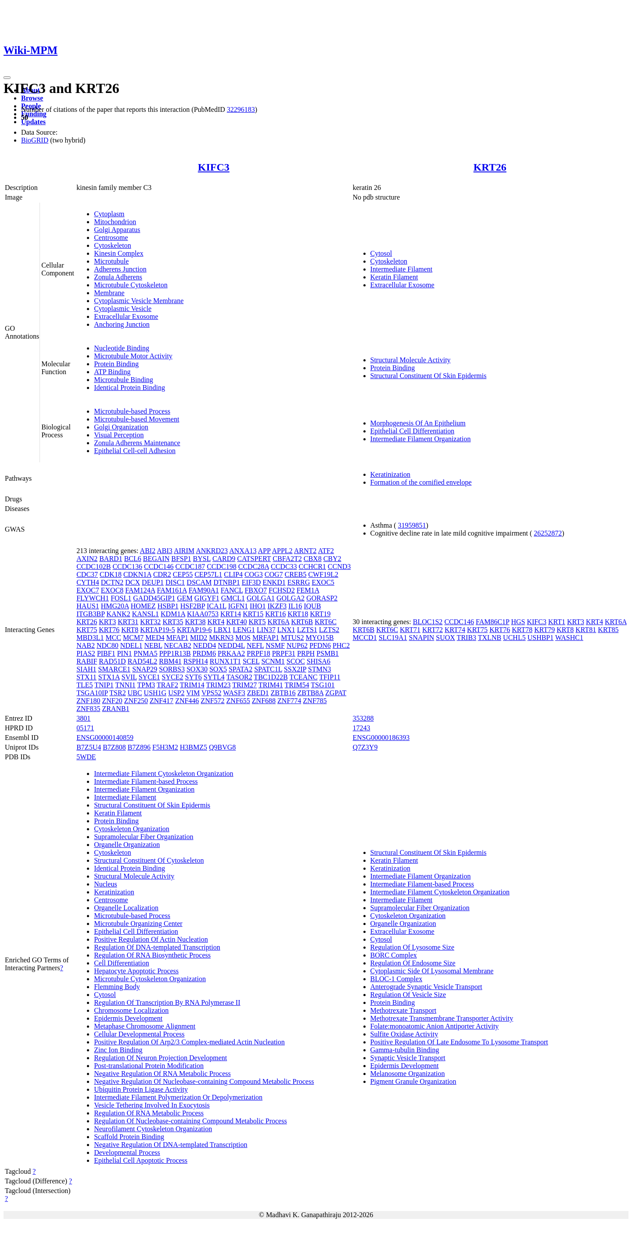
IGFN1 (238, 606)
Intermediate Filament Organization (420, 439)
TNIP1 (104, 685)
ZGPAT (335, 693)
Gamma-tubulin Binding (404, 1050)
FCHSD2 (282, 590)
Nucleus (105, 884)
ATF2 (326, 550)
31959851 (412, 525)
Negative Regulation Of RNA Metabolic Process (162, 1073)
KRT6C (326, 621)
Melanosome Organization (407, 1073)
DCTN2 (112, 582)
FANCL (232, 590)
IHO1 (258, 606)
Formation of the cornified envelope (421, 482)
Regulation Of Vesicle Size (408, 994)
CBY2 (332, 558)
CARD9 (223, 558)
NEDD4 (204, 645)
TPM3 (146, 685)
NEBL (153, 645)
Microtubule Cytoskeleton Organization (150, 979)
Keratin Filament (394, 277)
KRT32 (150, 621)
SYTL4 (214, 677)
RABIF (86, 661)
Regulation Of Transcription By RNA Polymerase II (167, 1002)
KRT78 (522, 629)
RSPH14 (195, 661)
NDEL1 (131, 645)
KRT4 (215, 621)
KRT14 (230, 614)
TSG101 (322, 685)
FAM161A (172, 590)
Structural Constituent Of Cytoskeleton (149, 860)
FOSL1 (121, 598)
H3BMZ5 (193, 747)
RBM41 (170, 661)
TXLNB (489, 637)
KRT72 (432, 629)
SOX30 (197, 669)
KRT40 (236, 621)
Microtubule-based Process (132, 411)
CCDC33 (284, 566)
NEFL (255, 645)
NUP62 (297, 645)
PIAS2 (85, 653)
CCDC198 (222, 566)
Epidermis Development (128, 1018)
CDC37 (87, 574)
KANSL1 (145, 614)
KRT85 (608, 629)
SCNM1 (272, 661)
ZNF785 (315, 700)
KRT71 (410, 629)
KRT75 (86, 629)
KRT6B (302, 621)
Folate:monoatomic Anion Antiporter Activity (434, 1026)
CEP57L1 (208, 574)
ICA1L (216, 606)
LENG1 (244, 629)
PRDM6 (204, 653)
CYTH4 (87, 582)
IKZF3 (277, 606)
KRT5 (257, 621)
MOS (243, 637)
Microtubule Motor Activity (133, 356)
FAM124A (140, 590)
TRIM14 (192, 685)
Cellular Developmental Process (139, 1034)
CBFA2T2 (287, 558)
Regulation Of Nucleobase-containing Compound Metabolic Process (190, 1121)
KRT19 (320, 614)
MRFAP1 (265, 637)
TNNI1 (125, 685)
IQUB (312, 606)
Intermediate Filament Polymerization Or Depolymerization (178, 1097)
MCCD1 (365, 637)
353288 (363, 718)
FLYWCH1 (92, 598)
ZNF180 (88, 700)
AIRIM (184, 550)
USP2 (176, 693)
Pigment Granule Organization (413, 1081)
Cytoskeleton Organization (131, 829)
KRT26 (490, 167)
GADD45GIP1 (154, 598)
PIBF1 (106, 653)
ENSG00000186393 (381, 737)
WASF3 (234, 693)
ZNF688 (264, 700)
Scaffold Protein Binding (129, 1136)
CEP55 (183, 574)
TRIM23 (218, 685)
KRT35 (172, 621)
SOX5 (218, 669)
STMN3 (319, 669)
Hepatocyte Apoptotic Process (136, 971)
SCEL (251, 661)
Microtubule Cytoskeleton (131, 285)
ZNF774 (289, 700)
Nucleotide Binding (121, 348)
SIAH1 (86, 669)
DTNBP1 (226, 582)
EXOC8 (112, 590)
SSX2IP (295, 669)
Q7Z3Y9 (365, 747)
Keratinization (390, 474)
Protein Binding (116, 364)
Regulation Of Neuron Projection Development (160, 1057)
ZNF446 (187, 700)
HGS (518, 621)
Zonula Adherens (118, 277)
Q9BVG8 (222, 747)
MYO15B (319, 637)
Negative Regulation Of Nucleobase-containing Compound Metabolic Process (204, 1081)
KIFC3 (214, 167)
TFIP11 (329, 677)
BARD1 (110, 558)
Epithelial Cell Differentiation (412, 431)
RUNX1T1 (225, 661)
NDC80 (107, 645)
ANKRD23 (212, 550)
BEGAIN (156, 558)
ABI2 (148, 550)
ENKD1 (273, 582)
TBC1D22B (270, 677)
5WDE (86, 757)
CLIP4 (233, 574)
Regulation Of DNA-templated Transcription (157, 947)
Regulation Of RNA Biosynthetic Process (152, 955)
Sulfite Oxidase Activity (404, 1034)
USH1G (155, 693)
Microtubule (111, 261)
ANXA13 (242, 550)
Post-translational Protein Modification (149, 1065)
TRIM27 (244, 685)
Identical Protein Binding (129, 387)
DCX (132, 582)
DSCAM (199, 582)
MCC (113, 637)
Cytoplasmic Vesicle (122, 308)
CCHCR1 (312, 566)
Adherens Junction (120, 269)
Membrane (109, 293)
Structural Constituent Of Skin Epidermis (428, 375)
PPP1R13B (175, 653)
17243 (361, 728)
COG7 (274, 574)
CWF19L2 (323, 574)
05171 (85, 728)
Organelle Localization (126, 907)
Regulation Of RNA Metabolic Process (149, 1113)
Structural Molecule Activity (410, 360)
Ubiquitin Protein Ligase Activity (141, 1089)
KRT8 (129, 629)
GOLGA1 (261, 598)
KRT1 (556, 621)
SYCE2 (172, 677)
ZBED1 (258, 693)
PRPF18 (258, 653)
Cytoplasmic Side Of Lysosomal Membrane (432, 971)
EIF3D (251, 582)
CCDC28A (253, 566)
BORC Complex (393, 955)
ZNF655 (238, 700)
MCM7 (133, 637)
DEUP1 (153, 582)
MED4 (155, 637)
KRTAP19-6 (194, 629)
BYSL (202, 558)
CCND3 (339, 566)
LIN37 (266, 629)
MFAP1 (177, 637)
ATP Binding (112, 371)
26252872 (548, 533)
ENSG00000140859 (104, 737)
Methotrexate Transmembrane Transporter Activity (442, 1018)
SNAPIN (421, 637)
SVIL (129, 677)
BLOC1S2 (428, 621)
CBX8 (313, 558)
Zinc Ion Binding (118, 1050)
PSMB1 (327, 653)
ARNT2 (305, 550)
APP (264, 550)
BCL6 (132, 558)
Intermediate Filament (401, 269)
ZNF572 (212, 700)
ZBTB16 (283, 693)
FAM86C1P (492, 621)
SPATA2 (240, 669)
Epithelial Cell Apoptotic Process (140, 1160)
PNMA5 (145, 653)
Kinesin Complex (118, 253)
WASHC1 (569, 637)
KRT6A (279, 621)
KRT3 (107, 621)
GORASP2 (322, 598)
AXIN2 (86, 558)
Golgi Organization (121, 427)
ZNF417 (161, 700)
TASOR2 (239, 677)
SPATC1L (268, 669)
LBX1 (222, 629)
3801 (83, 718)
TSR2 (117, 693)
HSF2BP (192, 606)
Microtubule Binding (123, 379)
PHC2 (341, 645)
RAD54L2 (143, 661)
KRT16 (275, 614)
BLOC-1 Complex (396, 979)
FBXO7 (255, 590)
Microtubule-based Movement (136, 419)
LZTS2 (329, 629)
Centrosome (111, 237)
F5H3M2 (165, 747)
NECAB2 (177, 645)
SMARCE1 (114, 669)
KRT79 (544, 629)
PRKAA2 (231, 653)
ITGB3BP (90, 614)
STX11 (86, 677)
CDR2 (162, 574)
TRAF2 (167, 685)
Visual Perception (119, 435)
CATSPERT (254, 558)
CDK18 (111, 574)
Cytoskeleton (112, 245)
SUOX (445, 637)
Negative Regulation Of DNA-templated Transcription (170, 1144)
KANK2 (118, 614)
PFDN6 (320, 645)
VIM (193, 693)
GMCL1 (233, 598)
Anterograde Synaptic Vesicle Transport (426, 986)
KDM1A (173, 614)
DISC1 (175, 582)
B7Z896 (139, 747)
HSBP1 (168, 606)
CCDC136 (127, 566)
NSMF (275, 645)
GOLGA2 (290, 598)
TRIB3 (466, 637)
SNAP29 (144, 669)
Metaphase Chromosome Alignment (144, 1026)
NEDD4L (231, 645)
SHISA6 (318, 661)
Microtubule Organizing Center (138, 923)
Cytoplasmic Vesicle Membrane (138, 300)
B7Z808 (114, 747)
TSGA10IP (92, 693)
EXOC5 (323, 582)
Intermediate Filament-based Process (146, 781)
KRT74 (455, 629)
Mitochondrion (115, 221)
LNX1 (286, 629)
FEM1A (308, 590)
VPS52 (211, 693)
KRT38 (195, 621)
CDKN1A (137, 574)
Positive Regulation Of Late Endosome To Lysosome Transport (459, 1042)
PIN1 (124, 653)
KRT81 (585, 629)
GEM (185, 598)
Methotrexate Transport (403, 1010)
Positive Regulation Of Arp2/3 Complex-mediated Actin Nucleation (189, 1042)
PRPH (306, 653)
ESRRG (298, 582)
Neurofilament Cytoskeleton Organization (153, 1129)
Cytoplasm (109, 214)
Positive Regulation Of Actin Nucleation (151, 939)
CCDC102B (93, 566)
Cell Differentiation (121, 963)
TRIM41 (271, 685)
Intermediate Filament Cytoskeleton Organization (163, 773)
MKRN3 (221, 637)
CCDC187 (190, 566)
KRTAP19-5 (157, 629)
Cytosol (381, 253)
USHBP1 (541, 637)
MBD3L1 (90, 637)
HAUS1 (87, 606)
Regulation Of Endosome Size (413, 963)
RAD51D (112, 661)
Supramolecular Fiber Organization (143, 836)
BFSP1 (181, 558)
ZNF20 (112, 700)
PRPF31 (283, 653)
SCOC (296, 661)
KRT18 (297, 614)
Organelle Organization (127, 844)
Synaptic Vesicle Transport (407, 1057)
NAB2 (85, 645)
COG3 (253, 574)
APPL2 (282, 550)
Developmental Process (127, 1152)
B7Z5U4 (88, 747)
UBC (135, 693)
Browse (32, 98)
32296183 (241, 109)
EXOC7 (87, 590)
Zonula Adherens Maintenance (137, 443)
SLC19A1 (393, 637)
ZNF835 (88, 708)
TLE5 (84, 685)
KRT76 (109, 629)
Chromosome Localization (131, 1010)
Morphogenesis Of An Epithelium (418, 423)
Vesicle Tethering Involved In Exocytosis (151, 1105)
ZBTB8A (310, 693)
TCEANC (303, 677)
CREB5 (296, 574)
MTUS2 (292, 637)
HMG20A (115, 606)
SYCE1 (149, 677)
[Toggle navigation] (7, 77)
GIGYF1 (206, 598)
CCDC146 (159, 566)
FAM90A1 (204, 590)
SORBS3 (172, 669)
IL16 (295, 606)
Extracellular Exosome (126, 316)
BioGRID (34, 140)
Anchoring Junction (122, 324)
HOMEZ (143, 606)
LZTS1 (307, 629)
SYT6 (193, 677)
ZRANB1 (115, 708)
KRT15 (253, 614)
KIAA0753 (203, 614)
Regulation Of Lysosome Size (412, 947)
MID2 (198, 637)
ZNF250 (136, 700)
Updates (33, 121)
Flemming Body (117, 986)
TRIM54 (297, 685)
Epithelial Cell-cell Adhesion (135, 450)
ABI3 (164, 550)
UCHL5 (514, 637)
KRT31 (128, 621)
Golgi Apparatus (117, 229)
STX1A (109, 677)
